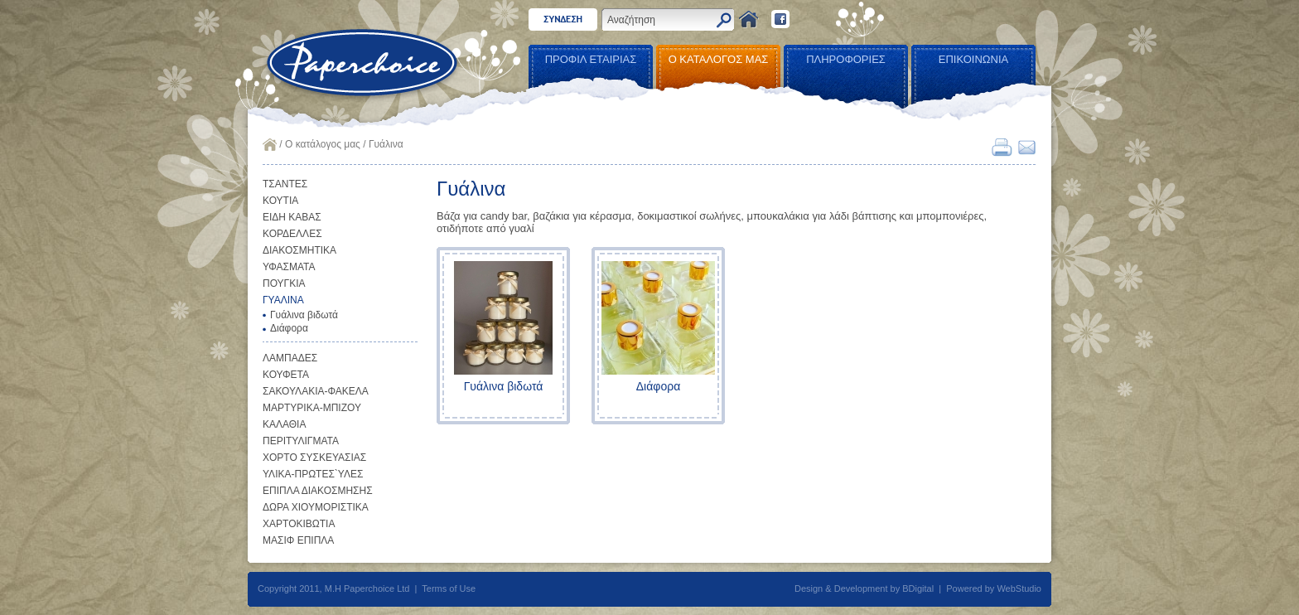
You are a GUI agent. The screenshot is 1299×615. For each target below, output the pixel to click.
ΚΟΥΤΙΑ (280, 200)
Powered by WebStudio (993, 588)
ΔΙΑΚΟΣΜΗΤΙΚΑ (299, 250)
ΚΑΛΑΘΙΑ (284, 424)
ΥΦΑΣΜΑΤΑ (289, 267)
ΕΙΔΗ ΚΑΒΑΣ (292, 217)
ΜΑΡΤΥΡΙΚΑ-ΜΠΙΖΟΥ (312, 408)
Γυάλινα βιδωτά (304, 315)
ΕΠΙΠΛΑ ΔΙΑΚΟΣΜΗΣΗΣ (318, 490)
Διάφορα (289, 328)
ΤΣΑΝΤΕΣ (285, 184)
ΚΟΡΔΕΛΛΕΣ (292, 234)
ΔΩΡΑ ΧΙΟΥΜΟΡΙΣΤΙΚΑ (316, 507)
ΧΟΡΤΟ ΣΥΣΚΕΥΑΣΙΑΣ (314, 457)
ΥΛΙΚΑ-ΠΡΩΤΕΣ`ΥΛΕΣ (313, 474)
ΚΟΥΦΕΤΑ (286, 374)
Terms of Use (449, 588)
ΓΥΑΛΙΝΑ (283, 300)
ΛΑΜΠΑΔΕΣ (290, 358)
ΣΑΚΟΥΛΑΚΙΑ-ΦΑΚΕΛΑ (316, 391)
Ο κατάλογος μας (322, 144)
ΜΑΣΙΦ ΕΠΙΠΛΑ (298, 540)
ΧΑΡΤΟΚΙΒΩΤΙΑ (299, 524)
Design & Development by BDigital (864, 588)
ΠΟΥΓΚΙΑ (284, 283)
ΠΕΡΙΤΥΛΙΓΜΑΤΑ (301, 441)
